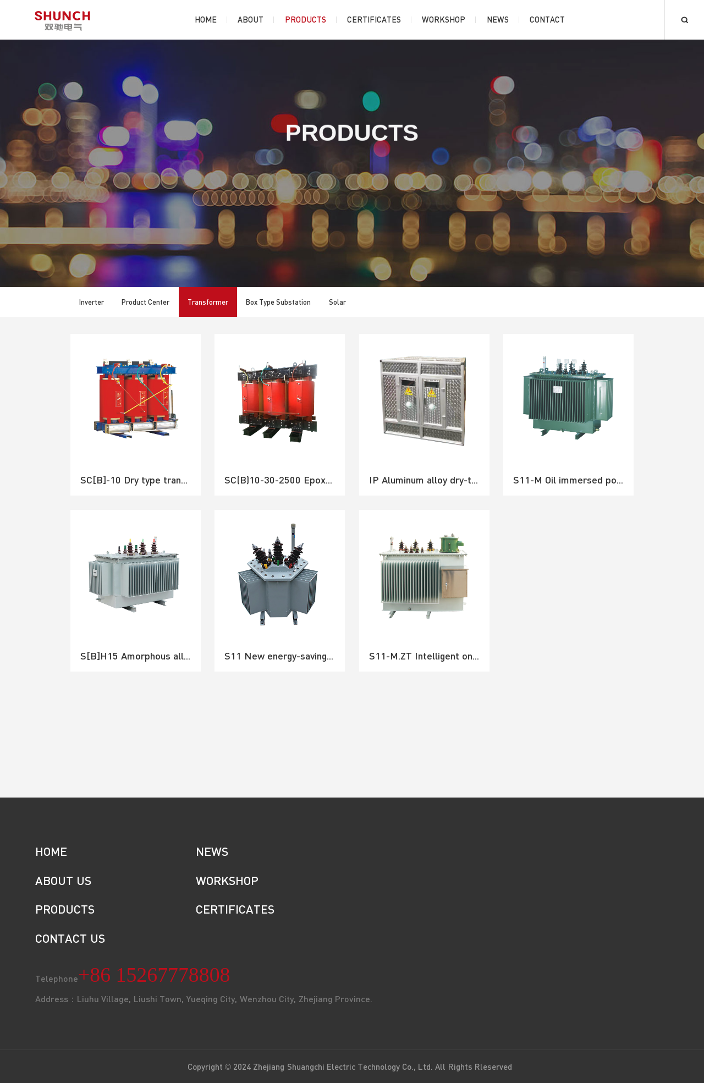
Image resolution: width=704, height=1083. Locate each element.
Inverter (91, 302)
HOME (51, 851)
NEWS (212, 851)
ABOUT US (63, 880)
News (498, 19)
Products (305, 19)
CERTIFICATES (235, 908)
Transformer (208, 302)
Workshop (443, 19)
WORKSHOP (227, 880)
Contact (547, 19)
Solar (337, 302)
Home (206, 19)
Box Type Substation (278, 302)
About (250, 19)
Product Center (146, 302)
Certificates (374, 19)
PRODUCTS (65, 908)
